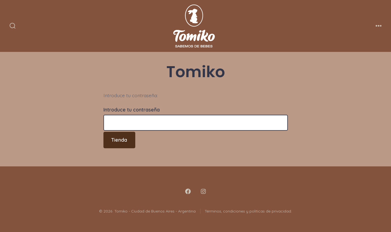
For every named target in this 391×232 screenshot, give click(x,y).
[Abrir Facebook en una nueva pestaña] (188, 191)
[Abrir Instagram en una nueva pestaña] (203, 191)
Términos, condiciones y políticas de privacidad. (248, 211)
